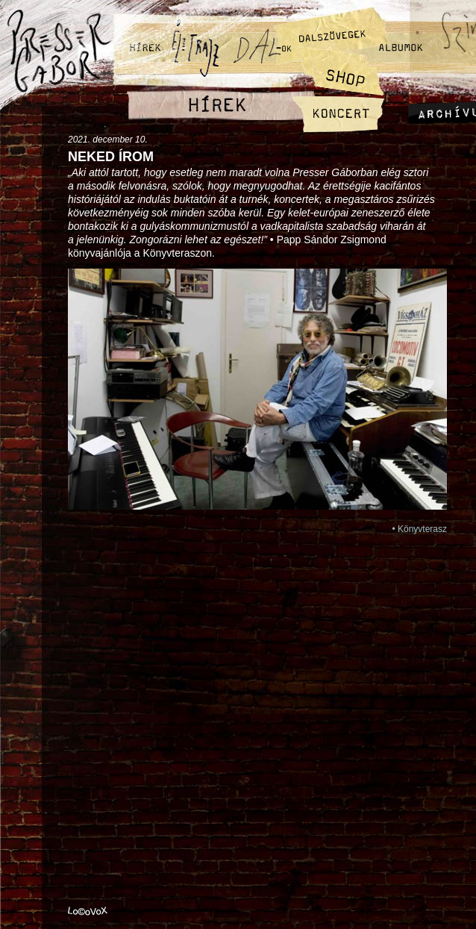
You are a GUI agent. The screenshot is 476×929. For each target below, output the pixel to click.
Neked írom (111, 156)
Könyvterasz (422, 529)
